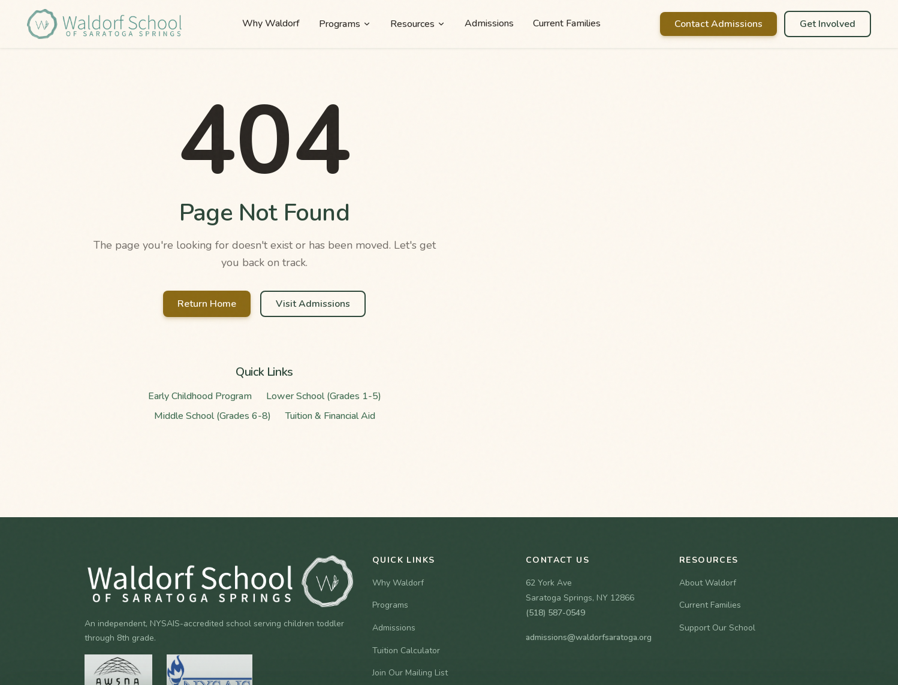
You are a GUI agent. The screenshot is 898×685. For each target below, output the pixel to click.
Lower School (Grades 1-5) (323, 396)
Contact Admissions (718, 24)
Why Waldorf (271, 23)
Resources (417, 24)
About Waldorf (707, 583)
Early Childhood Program (200, 396)
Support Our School (717, 627)
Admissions (489, 23)
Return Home (206, 303)
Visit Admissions (313, 303)
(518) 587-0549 (555, 612)
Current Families (567, 23)
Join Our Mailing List (410, 672)
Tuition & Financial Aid (330, 416)
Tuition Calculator (406, 650)
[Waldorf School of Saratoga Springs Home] (105, 24)
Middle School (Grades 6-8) (212, 416)
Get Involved (827, 24)
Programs (345, 24)
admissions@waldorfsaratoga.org (589, 637)
